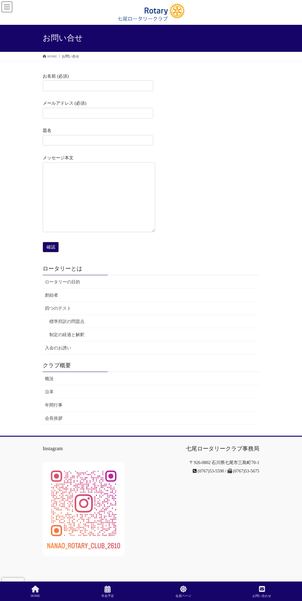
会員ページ (183, 592)
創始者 (51, 295)
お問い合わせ (261, 592)
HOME (35, 592)
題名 (98, 136)
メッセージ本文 (99, 194)
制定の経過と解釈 (66, 334)
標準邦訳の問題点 (66, 321)
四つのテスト (58, 308)
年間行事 (53, 405)
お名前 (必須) (98, 82)
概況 (49, 378)
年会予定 (107, 592)
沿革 (49, 392)
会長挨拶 (53, 418)
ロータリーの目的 (62, 282)
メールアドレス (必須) (98, 109)
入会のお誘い (58, 348)
